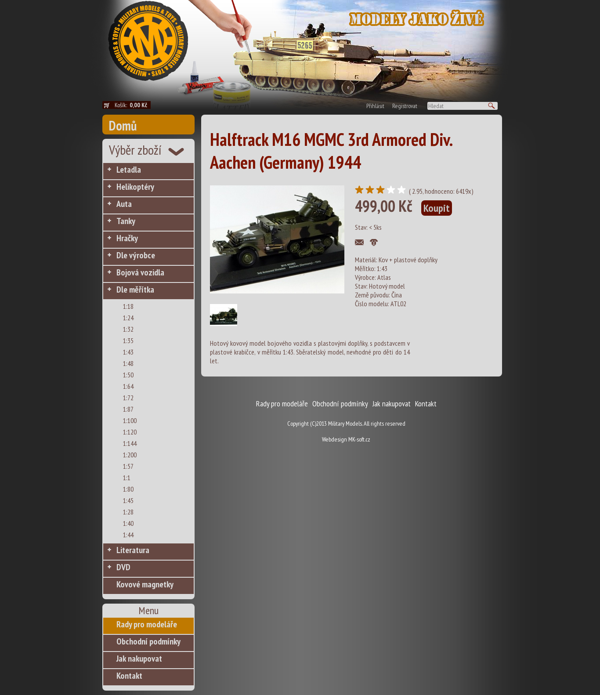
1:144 (130, 443)
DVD (123, 567)
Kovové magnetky (144, 584)
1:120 (130, 431)
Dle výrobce (135, 255)
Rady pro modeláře (146, 624)
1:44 (128, 534)
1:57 (128, 466)
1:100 (130, 420)
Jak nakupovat (139, 658)
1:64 (128, 386)
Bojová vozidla (140, 272)
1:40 (128, 523)
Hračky (127, 238)
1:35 (128, 340)
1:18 (128, 306)
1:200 (130, 454)
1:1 (126, 477)
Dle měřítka (135, 289)
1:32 (128, 329)
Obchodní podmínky (148, 641)
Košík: (133, 105)
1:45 (128, 500)
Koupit (436, 208)
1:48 (128, 363)
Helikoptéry (135, 186)
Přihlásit (375, 106)
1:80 (128, 489)
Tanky (125, 221)
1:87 (128, 409)
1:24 (128, 317)
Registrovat (404, 106)
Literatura (132, 550)
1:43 (128, 352)
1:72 (128, 397)
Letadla (128, 169)
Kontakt (129, 675)
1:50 (128, 374)
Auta (124, 204)
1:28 (128, 511)
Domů (123, 125)
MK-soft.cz (359, 439)
